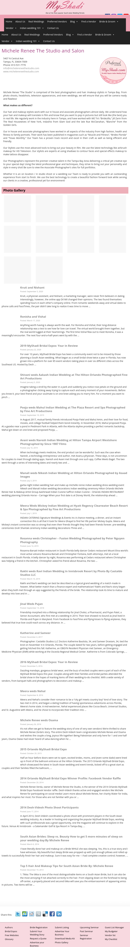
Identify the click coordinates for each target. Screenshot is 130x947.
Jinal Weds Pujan (31, 604)
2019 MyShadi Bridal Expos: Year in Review (49, 346)
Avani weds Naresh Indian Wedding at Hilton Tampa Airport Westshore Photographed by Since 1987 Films (68, 442)
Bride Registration (38, 927)
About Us (20, 21)
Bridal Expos (11, 931)
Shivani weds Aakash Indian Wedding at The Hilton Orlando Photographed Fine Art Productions (74, 376)
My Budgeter (111, 931)
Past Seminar (86, 931)
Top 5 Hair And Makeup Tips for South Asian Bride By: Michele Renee (66, 866)
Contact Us (53, 28)
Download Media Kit (65, 938)
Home (9, 21)
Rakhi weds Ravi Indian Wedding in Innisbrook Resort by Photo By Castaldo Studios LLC (71, 573)
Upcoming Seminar (89, 927)
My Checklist (111, 939)
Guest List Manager (114, 927)
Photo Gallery (61, 942)
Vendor (11, 28)
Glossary (9, 939)
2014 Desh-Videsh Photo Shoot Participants (49, 807)
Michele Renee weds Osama (39, 720)
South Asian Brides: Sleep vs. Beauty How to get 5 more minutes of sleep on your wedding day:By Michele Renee (71, 838)
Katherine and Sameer (35, 633)
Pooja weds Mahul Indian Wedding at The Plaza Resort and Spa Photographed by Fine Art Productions (72, 409)
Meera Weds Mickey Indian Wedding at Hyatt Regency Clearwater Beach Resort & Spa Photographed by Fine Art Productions (74, 507)
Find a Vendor (88, 21)
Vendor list (110, 935)
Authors (9, 927)
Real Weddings (36, 21)
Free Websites (12, 935)
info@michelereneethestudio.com (21, 68)
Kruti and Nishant (32, 287)
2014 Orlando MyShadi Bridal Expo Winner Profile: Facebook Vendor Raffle (70, 778)
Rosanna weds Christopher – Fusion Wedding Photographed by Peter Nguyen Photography (72, 540)
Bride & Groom (109, 21)
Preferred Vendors (57, 21)
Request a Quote (38, 938)
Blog (74, 21)
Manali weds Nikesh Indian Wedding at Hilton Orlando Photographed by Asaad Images (73, 474)
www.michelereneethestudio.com (21, 71)
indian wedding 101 (32, 28)
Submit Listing (62, 927)
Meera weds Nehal (32, 691)
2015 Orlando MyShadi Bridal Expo (43, 749)
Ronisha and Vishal (33, 316)
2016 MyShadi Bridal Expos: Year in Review (49, 662)
